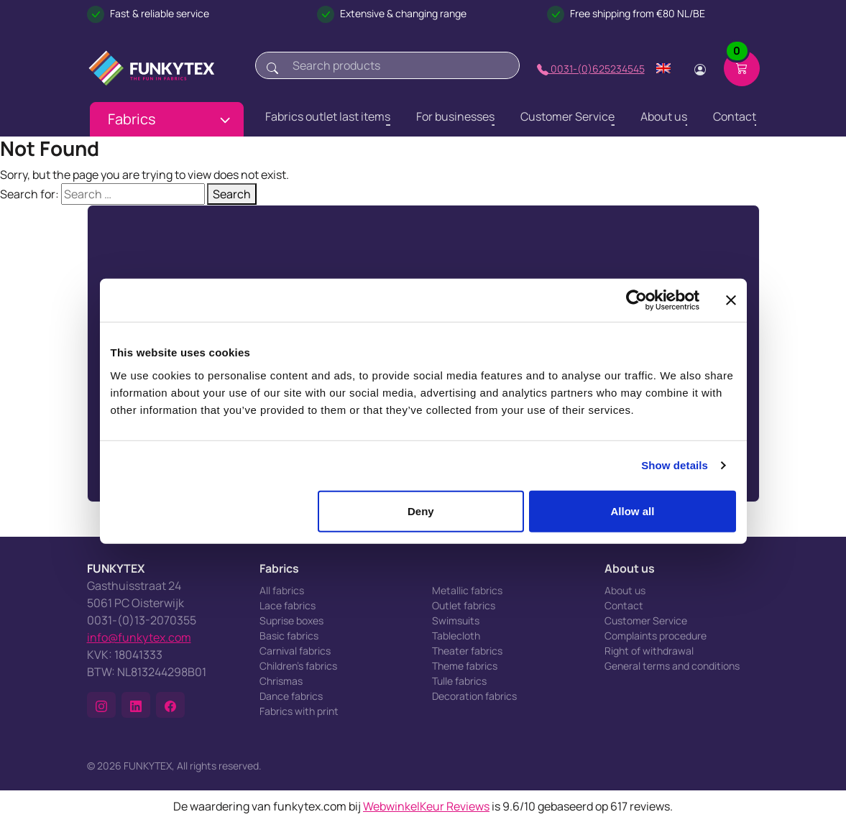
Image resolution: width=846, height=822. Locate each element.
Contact (623, 605)
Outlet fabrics (463, 605)
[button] (101, 705)
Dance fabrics (291, 696)
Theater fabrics (467, 650)
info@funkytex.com (139, 637)
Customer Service (645, 620)
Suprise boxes (291, 620)
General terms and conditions (672, 666)
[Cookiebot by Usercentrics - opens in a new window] (636, 300)
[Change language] (663, 68)
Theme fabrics (464, 666)
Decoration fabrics (474, 696)
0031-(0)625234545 (591, 68)
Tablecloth (456, 635)
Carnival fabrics (295, 650)
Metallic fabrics (467, 590)
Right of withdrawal (649, 650)
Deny (421, 510)
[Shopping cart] (742, 68)
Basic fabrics (288, 635)
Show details (674, 465)
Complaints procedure (655, 635)
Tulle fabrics (459, 681)
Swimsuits (455, 620)
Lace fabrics (287, 605)
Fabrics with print (299, 711)
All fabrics (281, 590)
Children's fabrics (298, 666)
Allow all (633, 510)
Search (232, 194)
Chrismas (281, 681)
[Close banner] (731, 300)
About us (624, 590)
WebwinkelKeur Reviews (426, 806)
